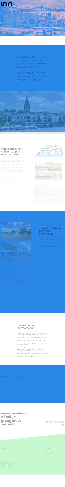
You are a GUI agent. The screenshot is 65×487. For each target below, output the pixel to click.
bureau (39, 2)
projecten (26, 2)
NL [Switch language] (53, 2)
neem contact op (60, 2)
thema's (33, 2)
